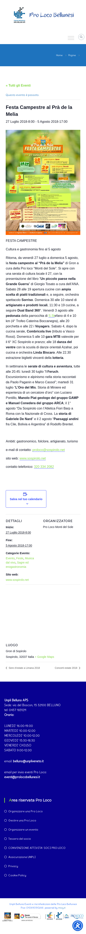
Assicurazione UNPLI (22, 857)
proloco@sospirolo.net (48, 450)
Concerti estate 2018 (66, 668)
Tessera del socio (19, 839)
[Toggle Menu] (71, 38)
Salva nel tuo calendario (26, 499)
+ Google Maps (44, 656)
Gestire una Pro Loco (22, 820)
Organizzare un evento (23, 829)
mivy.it (61, 907)
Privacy (13, 866)
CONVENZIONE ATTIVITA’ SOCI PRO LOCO (36, 848)
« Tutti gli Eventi (18, 85)
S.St (51, 315)
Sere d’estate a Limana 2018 (24, 668)
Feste (19, 558)
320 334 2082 (44, 466)
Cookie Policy (17, 875)
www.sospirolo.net (33, 458)
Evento (10, 558)
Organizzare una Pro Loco (25, 811)
